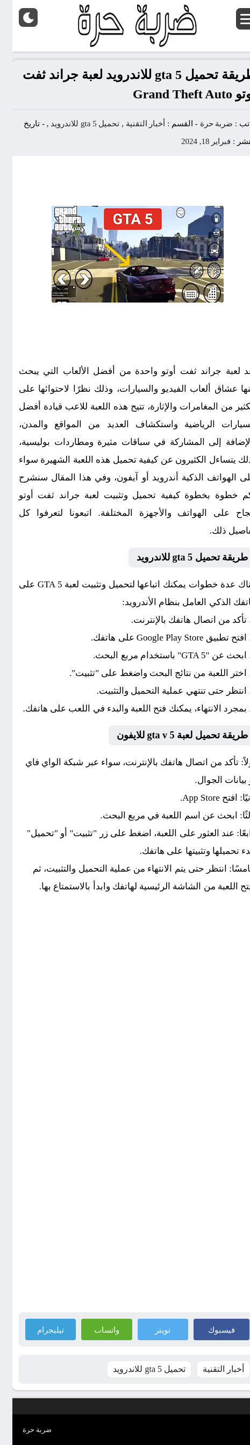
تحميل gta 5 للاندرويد (72, 123)
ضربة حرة (203, 123)
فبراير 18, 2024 (193, 141)
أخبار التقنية (133, 123)
